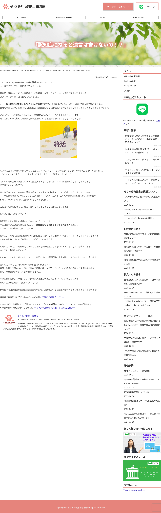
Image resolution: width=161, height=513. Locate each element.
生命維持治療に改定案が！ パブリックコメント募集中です (142, 151)
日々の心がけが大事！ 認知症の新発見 (142, 292)
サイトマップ (130, 85)
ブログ (102, 17)
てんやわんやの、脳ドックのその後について (142, 198)
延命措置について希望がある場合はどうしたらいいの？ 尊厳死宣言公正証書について (142, 139)
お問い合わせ (139, 17)
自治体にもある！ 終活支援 (137, 370)
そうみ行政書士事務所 (28, 6)
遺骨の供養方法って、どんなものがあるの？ (142, 402)
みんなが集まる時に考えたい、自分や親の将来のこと (142, 352)
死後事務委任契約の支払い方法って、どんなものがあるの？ (142, 381)
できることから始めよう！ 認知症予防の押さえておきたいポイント (142, 303)
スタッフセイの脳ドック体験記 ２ (139, 218)
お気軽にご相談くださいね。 (53, 297)
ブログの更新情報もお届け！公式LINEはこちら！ (56, 308)
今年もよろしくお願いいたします (139, 209)
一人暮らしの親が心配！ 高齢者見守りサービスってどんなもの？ (142, 181)
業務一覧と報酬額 (64, 17)
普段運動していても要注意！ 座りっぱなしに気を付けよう (142, 281)
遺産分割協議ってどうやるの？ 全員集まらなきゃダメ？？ (142, 248)
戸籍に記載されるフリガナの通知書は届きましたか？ (142, 236)
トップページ (22, 17)
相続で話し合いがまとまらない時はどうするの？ (142, 261)
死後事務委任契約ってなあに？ (138, 392)
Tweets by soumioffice (134, 489)
